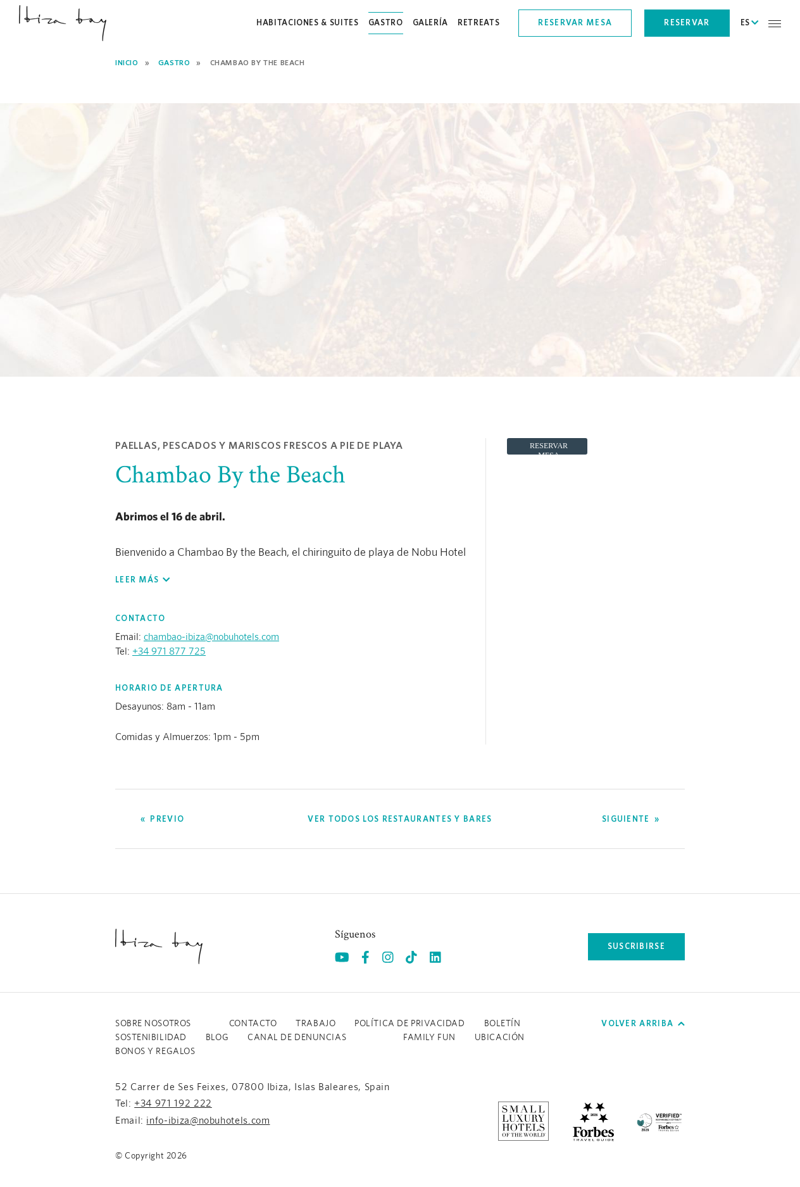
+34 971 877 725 (169, 651)
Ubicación (500, 1037)
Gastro (385, 22)
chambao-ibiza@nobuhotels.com (211, 637)
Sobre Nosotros (153, 1023)
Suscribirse (636, 946)
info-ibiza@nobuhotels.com (208, 1120)
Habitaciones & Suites (307, 22)
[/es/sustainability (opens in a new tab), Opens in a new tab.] (659, 1120)
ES (749, 23)
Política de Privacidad (409, 1023)
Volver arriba (643, 1023)
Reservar (686, 22)
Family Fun (429, 1037)
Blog (217, 1037)
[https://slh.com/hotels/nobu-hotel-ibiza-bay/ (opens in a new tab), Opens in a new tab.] (523, 1120)
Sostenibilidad (151, 1037)
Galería (431, 22)
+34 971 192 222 (173, 1103)
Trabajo (315, 1023)
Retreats (478, 22)
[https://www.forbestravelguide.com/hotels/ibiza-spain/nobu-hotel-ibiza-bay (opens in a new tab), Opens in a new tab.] (593, 1120)
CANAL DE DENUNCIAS (296, 1037)
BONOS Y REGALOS (155, 1051)
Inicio (127, 62)
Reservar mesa (575, 22)
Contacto (253, 1023)
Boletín (502, 1023)
